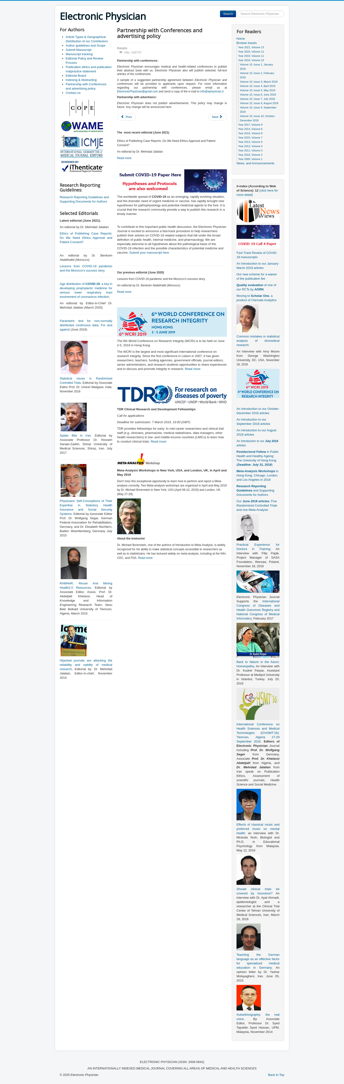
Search (228, 14)
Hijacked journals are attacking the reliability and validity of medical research (86, 665)
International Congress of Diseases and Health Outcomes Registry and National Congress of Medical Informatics (258, 609)
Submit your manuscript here (149, 252)
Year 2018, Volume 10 (251, 60)
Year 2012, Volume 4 (250, 146)
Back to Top (276, 1075)
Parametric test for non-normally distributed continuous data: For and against (86, 325)
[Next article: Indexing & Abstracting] (217, 117)
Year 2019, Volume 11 (251, 55)
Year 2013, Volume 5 (250, 141)
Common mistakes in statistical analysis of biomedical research (258, 341)
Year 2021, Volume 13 (251, 47)
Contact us (73, 93)
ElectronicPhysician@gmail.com (137, 91)
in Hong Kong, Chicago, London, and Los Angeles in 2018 (257, 475)
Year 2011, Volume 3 (250, 150)
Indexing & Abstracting (81, 80)
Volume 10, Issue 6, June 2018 (258, 94)
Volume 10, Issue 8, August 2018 (259, 103)
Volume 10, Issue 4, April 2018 (257, 86)
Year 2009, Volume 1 (250, 159)
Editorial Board (76, 75)
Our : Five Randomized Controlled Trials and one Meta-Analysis (256, 505)
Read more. (124, 158)
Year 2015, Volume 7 (250, 137)
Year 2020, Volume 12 (251, 51)
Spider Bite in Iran (75, 435)
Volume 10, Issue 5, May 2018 (257, 90)
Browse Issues (246, 43)
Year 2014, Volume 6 (250, 129)
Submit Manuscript (78, 50)
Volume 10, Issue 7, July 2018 (257, 98)
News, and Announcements (255, 163)
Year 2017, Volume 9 (250, 124)
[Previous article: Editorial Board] (126, 117)
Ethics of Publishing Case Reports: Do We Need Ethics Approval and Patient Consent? (86, 238)
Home (240, 38)
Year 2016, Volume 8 (250, 133)
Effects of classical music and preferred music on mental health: (258, 829)
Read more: (193, 369)
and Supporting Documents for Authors (255, 490)
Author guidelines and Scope (85, 45)
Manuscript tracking (79, 54)
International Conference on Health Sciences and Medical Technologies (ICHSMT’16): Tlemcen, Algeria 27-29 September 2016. (258, 732)
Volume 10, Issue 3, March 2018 (259, 81)
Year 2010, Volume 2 (250, 154)
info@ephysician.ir (212, 91)
